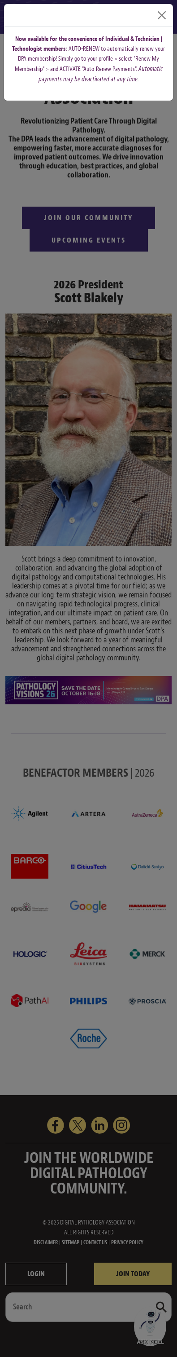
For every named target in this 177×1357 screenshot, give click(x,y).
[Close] (161, 15)
